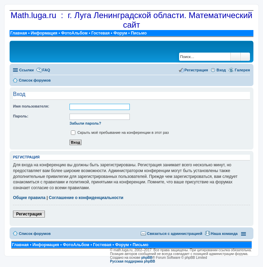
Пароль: (20, 116)
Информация (44, 33)
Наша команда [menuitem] (224, 233)
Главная (18, 33)
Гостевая (100, 33)
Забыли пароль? (85, 123)
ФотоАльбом (74, 33)
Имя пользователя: (31, 106)
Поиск (235, 57)
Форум (120, 33)
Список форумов (35, 233)
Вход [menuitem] (221, 70)
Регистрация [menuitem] (196, 70)
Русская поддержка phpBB (132, 261)
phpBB (147, 257)
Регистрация (29, 214)
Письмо (139, 33)
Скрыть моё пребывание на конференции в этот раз (120, 132)
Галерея (242, 70)
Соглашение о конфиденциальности (86, 197)
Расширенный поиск (245, 57)
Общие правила (29, 197)
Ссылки (26, 70)
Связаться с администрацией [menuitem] (174, 233)
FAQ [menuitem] (46, 70)
